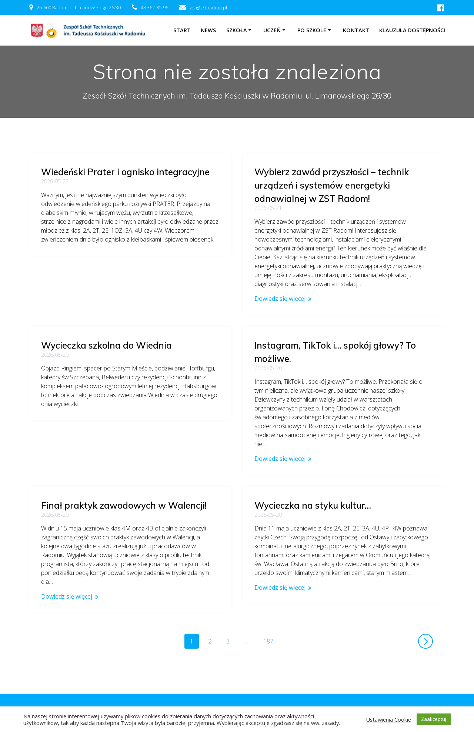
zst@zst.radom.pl (208, 7)
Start (182, 30)
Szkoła (236, 30)
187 (271, 640)
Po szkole (311, 30)
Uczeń (272, 30)
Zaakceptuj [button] (433, 719)
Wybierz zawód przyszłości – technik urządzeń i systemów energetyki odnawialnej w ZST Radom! (331, 185)
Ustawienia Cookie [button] (388, 719)
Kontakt (356, 30)
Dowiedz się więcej (280, 299)
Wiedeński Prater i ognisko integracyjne (125, 171)
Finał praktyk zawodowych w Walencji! (124, 391)
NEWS (208, 30)
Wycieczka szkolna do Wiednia (106, 286)
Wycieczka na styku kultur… (312, 505)
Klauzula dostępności (412, 30)
